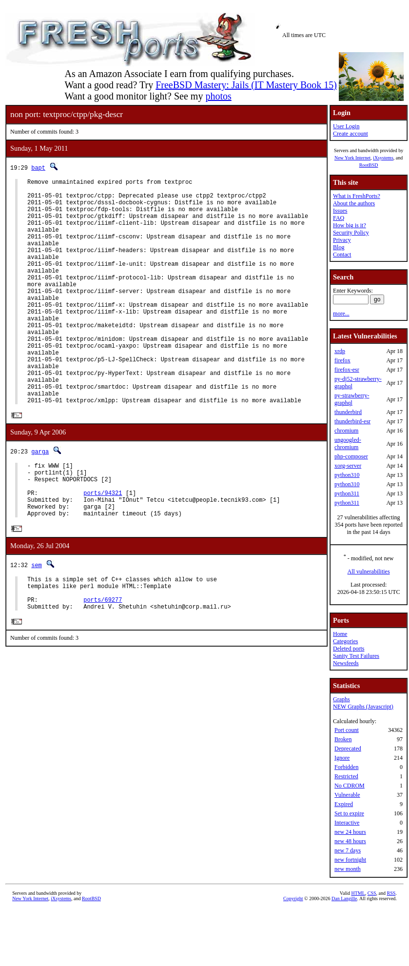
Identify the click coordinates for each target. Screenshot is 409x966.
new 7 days (347, 850)
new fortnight (350, 859)
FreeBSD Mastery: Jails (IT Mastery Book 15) (246, 84)
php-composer (351, 456)
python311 (346, 493)
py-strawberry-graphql (351, 399)
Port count (346, 730)
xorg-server (347, 465)
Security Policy (351, 232)
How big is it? (349, 225)
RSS (391, 893)
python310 (346, 475)
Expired (343, 804)
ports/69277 (102, 666)
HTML (358, 893)
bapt (38, 167)
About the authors (354, 203)
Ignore (342, 757)
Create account (350, 133)
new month (347, 869)
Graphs (341, 699)
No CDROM (349, 785)
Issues (340, 210)
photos (218, 96)
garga (40, 500)
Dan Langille (344, 898)
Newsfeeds (346, 663)
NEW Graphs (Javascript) (363, 706)
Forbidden (346, 767)
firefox (342, 360)
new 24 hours (350, 831)
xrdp (339, 351)
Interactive (346, 822)
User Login (346, 126)
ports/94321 (102, 549)
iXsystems (383, 157)
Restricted (346, 776)
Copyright (293, 898)
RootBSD (368, 165)
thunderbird (348, 412)
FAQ (338, 218)
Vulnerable (347, 794)
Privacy (342, 240)
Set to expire (349, 813)
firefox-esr (346, 369)
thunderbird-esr (352, 421)
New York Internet (352, 157)
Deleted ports (348, 648)
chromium (346, 430)
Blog (338, 247)
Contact (342, 254)
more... (341, 313)
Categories (345, 641)
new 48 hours (350, 841)
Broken (342, 739)
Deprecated (347, 748)
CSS (372, 893)
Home (340, 634)
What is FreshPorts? (356, 196)
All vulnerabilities (369, 571)
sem (36, 625)
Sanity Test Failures (356, 655)
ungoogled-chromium (347, 443)
